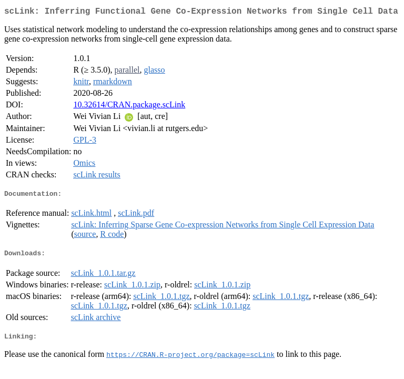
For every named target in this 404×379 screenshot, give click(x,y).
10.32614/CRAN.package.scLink (129, 106)
